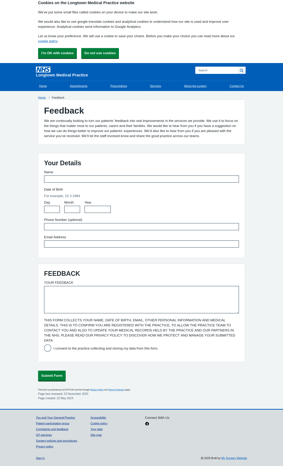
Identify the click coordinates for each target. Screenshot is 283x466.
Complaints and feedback (52, 429)
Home (43, 86)
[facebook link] (147, 424)
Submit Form (51, 375)
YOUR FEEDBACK (58, 282)
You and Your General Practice (55, 417)
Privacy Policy (96, 390)
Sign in (40, 458)
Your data (96, 429)
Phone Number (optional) (63, 219)
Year (87, 202)
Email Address (55, 237)
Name (48, 172)
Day (47, 202)
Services (155, 86)
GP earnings (44, 434)
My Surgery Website (234, 458)
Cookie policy (99, 423)
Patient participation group (52, 423)
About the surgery (195, 86)
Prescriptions (118, 86)
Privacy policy (44, 446)
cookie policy (47, 41)
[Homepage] (113, 72)
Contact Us (237, 86)
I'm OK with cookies (57, 53)
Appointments (79, 86)
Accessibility (98, 417)
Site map (96, 434)
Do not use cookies (100, 53)
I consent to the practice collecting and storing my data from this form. (105, 348)
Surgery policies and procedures (56, 440)
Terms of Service (116, 390)
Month (69, 202)
